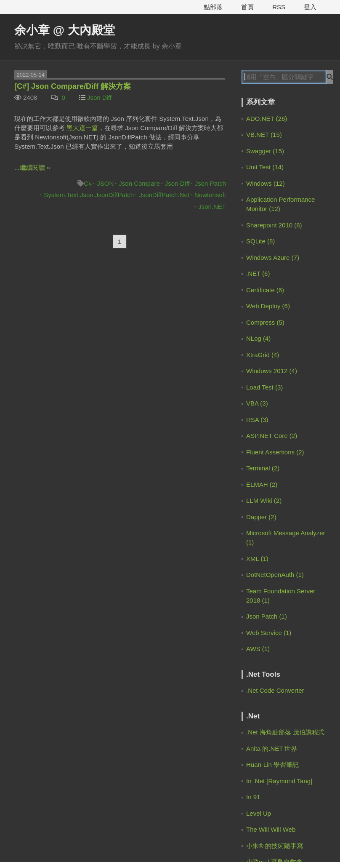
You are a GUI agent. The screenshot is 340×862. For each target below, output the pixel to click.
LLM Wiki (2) (264, 500)
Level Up (258, 813)
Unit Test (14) (265, 167)
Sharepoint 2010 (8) (274, 225)
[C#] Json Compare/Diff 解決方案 (72, 86)
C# (88, 183)
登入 (310, 7)
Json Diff (99, 97)
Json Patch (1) (266, 616)
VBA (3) (257, 403)
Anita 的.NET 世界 (271, 748)
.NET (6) (258, 273)
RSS (278, 7)
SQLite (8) (260, 241)
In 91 (253, 797)
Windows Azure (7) (272, 257)
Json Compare (139, 183)
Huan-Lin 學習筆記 (272, 764)
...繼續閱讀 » (32, 167)
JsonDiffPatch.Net (164, 194)
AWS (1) (258, 648)
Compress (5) (265, 322)
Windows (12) (265, 183)
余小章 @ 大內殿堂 (64, 30)
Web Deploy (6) (268, 306)
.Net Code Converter (275, 690)
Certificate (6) (265, 290)
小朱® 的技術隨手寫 (274, 845)
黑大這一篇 (82, 127)
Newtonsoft (210, 194)
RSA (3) (257, 419)
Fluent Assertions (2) (275, 452)
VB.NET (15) (264, 134)
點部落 (213, 7)
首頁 (247, 7)
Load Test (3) (264, 387)
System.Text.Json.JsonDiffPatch (89, 194)
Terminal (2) (262, 468)
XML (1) (257, 558)
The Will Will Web (270, 829)
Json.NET (212, 206)
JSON (105, 183)
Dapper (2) (261, 516)
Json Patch (210, 183)
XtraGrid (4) (262, 354)
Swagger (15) (265, 151)
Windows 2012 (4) (271, 370)
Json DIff (177, 183)
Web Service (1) (268, 632)
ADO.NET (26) (266, 118)
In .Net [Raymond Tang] (279, 781)
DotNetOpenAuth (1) (275, 574)
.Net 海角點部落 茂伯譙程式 (285, 732)
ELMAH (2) (261, 484)
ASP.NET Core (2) (271, 435)
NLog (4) (258, 338)
